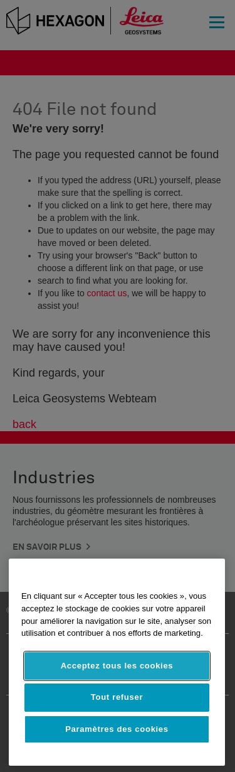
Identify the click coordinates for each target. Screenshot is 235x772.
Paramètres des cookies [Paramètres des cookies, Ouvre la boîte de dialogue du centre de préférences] (117, 729)
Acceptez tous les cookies (117, 665)
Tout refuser (117, 697)
